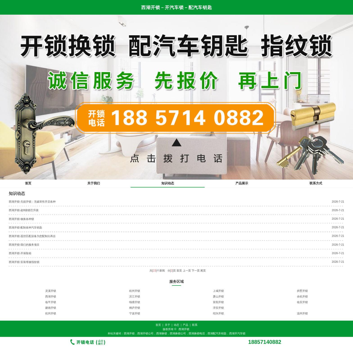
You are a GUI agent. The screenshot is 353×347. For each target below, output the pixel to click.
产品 (185, 324)
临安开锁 (302, 302)
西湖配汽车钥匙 (217, 333)
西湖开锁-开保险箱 (20, 253)
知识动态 (167, 183)
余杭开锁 (302, 296)
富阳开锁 (218, 302)
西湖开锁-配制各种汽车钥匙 (25, 227)
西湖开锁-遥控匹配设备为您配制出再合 (32, 236)
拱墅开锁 (302, 290)
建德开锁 (50, 307)
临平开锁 (50, 302)
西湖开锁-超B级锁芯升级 (23, 210)
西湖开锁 (50, 296)
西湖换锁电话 (197, 333)
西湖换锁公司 (178, 333)
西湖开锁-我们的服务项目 (24, 244)
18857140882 (264, 342)
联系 (194, 324)
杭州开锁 (134, 290)
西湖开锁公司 (145, 333)
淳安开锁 (218, 307)
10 (187, 318)
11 (191, 318)
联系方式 (316, 183)
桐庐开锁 (134, 307)
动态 (176, 324)
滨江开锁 (134, 296)
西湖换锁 (161, 333)
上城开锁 (218, 290)
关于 (167, 324)
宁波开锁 (134, 313)
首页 (28, 183)
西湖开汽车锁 (237, 333)
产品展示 (241, 183)
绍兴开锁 (218, 313)
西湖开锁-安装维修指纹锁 (24, 262)
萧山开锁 (218, 296)
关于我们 (93, 183)
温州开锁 (302, 313)
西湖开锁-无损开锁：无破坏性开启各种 (32, 201)
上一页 (187, 270)
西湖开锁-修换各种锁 (21, 219)
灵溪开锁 (50, 290)
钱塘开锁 (134, 302)
